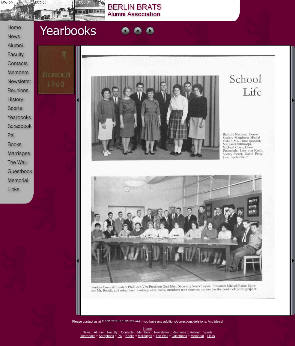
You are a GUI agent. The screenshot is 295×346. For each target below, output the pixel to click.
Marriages (145, 336)
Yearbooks (87, 336)
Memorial (197, 336)
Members (143, 332)
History (195, 332)
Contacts (127, 332)
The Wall (162, 336)
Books (129, 336)
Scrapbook (106, 336)
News (86, 332)
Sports (208, 332)
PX (120, 336)
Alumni (99, 332)
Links (211, 336)
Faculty (112, 332)
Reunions (179, 332)
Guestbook (179, 336)
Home (147, 328)
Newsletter (161, 332)
